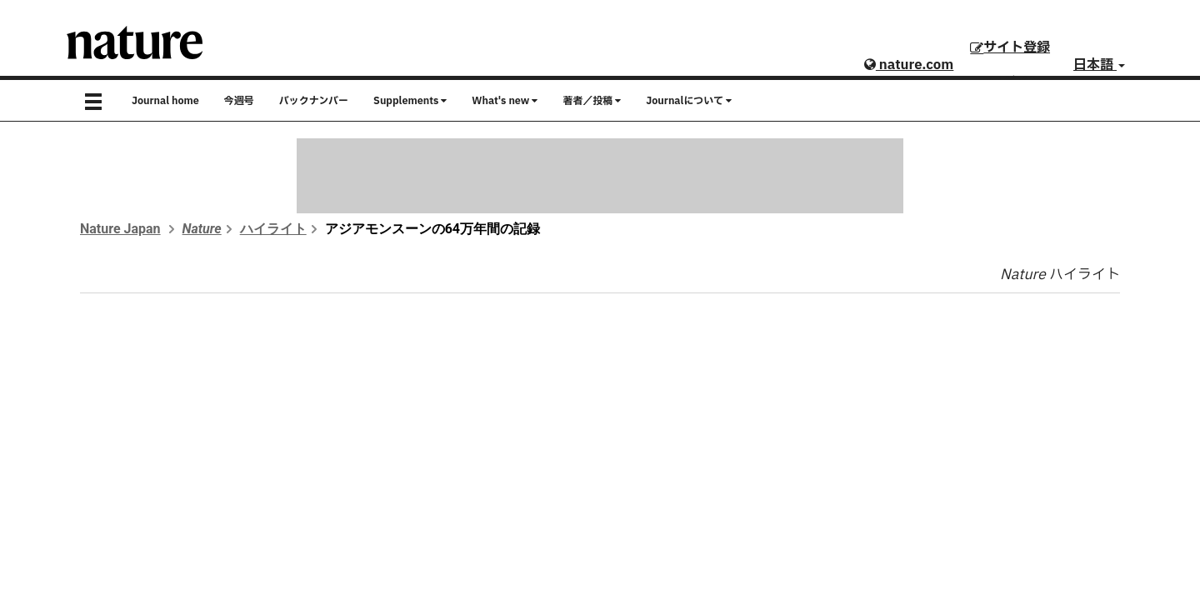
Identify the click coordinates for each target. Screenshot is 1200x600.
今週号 (239, 100)
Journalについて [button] (689, 100)
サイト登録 (1010, 48)
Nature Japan (120, 229)
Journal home (165, 100)
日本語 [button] (1099, 65)
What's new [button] (505, 100)
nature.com (908, 65)
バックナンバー (313, 100)
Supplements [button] (410, 100)
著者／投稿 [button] (591, 100)
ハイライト (273, 229)
